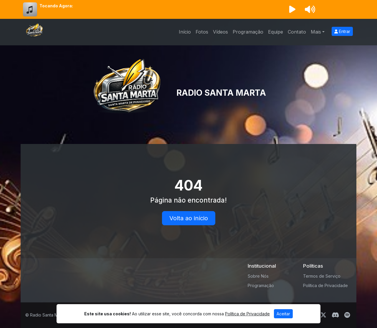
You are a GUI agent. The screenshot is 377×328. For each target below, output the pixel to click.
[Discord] (335, 315)
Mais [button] (316, 32)
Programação (248, 32)
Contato (297, 32)
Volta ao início (188, 218)
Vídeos (220, 32)
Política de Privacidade (325, 285)
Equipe (275, 32)
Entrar (342, 31)
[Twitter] (323, 315)
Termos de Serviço (321, 276)
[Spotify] (347, 315)
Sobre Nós (258, 276)
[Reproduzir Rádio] (292, 9)
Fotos (202, 32)
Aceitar (283, 313)
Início (185, 32)
